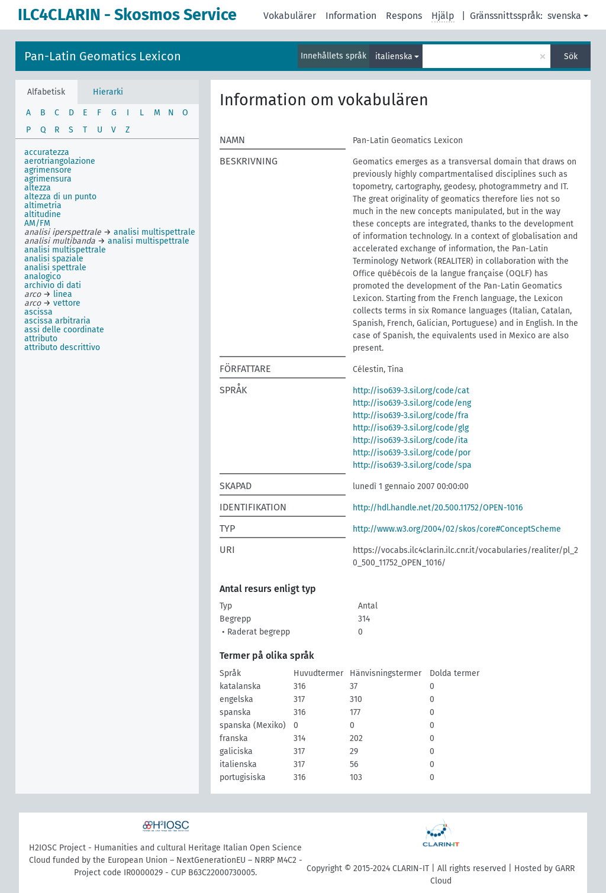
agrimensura (48, 179)
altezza (37, 188)
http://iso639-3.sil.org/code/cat (411, 391)
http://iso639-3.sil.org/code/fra (411, 415)
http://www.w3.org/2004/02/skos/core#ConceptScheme (457, 529)
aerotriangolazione (59, 161)
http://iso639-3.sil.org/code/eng (412, 403)
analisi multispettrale (65, 250)
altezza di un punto (60, 197)
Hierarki (108, 92)
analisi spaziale (53, 259)
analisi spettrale (55, 268)
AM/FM (37, 223)
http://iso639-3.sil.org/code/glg (411, 428)
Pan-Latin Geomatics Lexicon (102, 56)
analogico (42, 276)
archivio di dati (52, 285)
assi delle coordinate (64, 330)
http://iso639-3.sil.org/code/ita (410, 440)
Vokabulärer (289, 15)
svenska (564, 15)
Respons (404, 15)
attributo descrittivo (62, 347)
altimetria (43, 205)
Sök (571, 56)
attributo (40, 339)
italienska (393, 56)
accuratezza (46, 152)
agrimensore (48, 170)
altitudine (42, 214)
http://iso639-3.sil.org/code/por (411, 453)
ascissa (38, 312)
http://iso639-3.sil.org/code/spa (412, 465)
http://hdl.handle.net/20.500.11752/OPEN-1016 (438, 508)
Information (350, 15)
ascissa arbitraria (57, 321)
